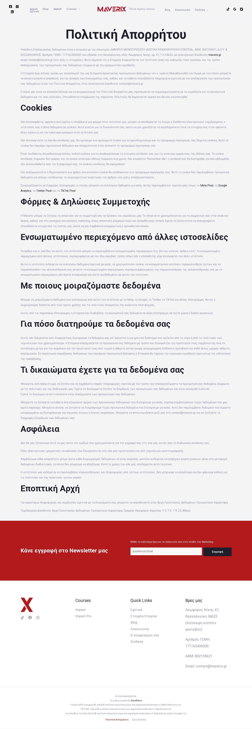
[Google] (234, 9)
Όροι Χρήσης (139, 719)
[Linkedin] (12, 11)
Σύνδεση (137, 642)
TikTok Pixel (69, 190)
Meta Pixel (207, 185)
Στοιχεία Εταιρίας (145, 616)
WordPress (136, 700)
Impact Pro (84, 616)
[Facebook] (10, 6)
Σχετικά (136, 610)
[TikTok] (228, 9)
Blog (134, 623)
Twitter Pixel (45, 190)
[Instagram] (17, 6)
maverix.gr (214, 55)
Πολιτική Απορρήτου (117, 719)
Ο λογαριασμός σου (146, 636)
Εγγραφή (217, 551)
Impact (80, 610)
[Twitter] (241, 9)
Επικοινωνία (140, 629)
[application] (78, 9)
